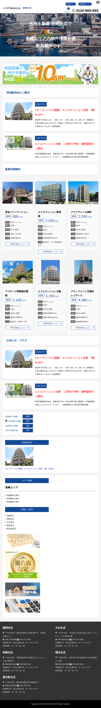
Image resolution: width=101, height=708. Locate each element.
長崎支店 (10, 519)
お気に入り (67, 10)
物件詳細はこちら (18, 244)
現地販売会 (27, 442)
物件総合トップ (85, 4)
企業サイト (71, 4)
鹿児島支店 (11, 529)
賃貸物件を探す (13, 499)
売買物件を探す (13, 495)
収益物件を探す (13, 502)
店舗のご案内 (27, 509)
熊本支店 (10, 525)
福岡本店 (10, 516)
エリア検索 (27, 480)
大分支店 (10, 522)
